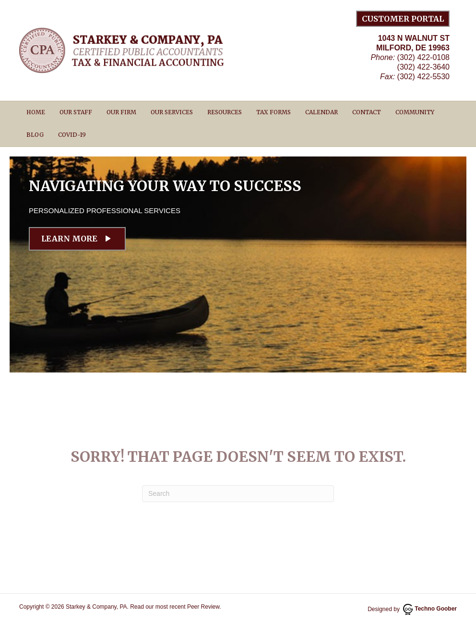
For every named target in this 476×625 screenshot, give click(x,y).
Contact (366, 112)
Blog (35, 134)
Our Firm (121, 112)
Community (414, 112)
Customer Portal (403, 19)
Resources (224, 112)
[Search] (238, 493)
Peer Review (203, 606)
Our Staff (76, 112)
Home (35, 112)
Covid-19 (72, 134)
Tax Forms (273, 112)
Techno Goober (430, 608)
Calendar (321, 112)
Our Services (172, 112)
